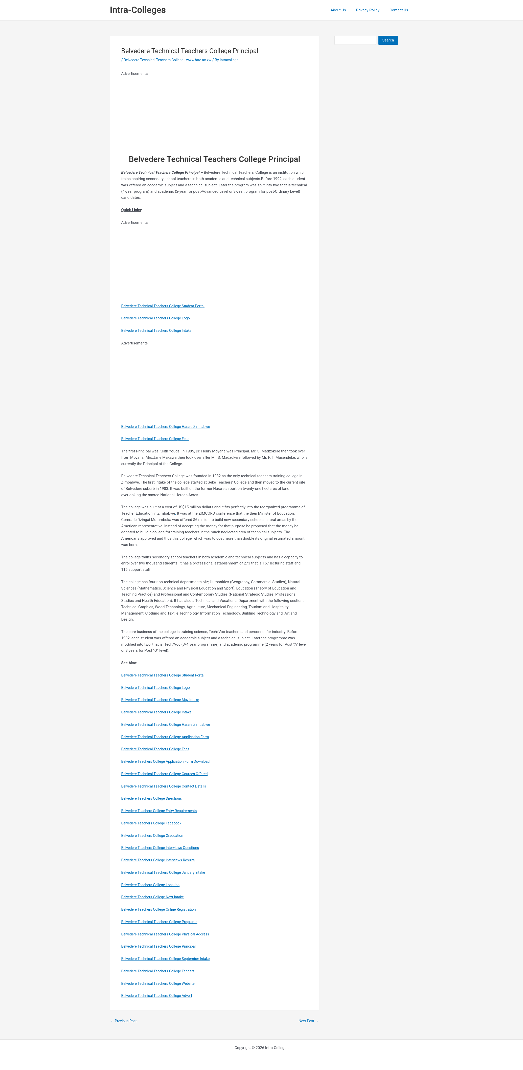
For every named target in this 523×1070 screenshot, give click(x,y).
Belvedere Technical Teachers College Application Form (168, 737)
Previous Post (124, 1021)
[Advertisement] (210, 112)
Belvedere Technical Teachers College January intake (165, 872)
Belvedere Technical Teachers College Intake (158, 330)
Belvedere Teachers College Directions (153, 798)
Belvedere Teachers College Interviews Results (160, 860)
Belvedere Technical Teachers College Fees (157, 438)
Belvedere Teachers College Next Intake (154, 897)
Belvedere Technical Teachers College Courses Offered (167, 774)
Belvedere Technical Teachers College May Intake (162, 699)
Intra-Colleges (138, 10)
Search (388, 40)
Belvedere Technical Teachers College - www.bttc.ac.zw (170, 60)
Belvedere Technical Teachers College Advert (159, 995)
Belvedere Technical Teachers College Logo (157, 318)
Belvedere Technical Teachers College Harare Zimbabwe (168, 426)
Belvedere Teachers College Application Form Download (168, 761)
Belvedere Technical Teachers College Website (160, 983)
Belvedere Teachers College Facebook (153, 823)
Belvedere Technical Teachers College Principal (160, 946)
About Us (344, 10)
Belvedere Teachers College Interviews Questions (162, 847)
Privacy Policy (371, 10)
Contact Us (400, 10)
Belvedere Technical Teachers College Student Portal (165, 306)
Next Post (308, 1021)
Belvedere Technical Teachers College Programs (161, 922)
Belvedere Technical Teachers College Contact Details (166, 786)
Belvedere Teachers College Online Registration (161, 909)
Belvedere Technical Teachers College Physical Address (168, 934)
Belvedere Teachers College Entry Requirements (161, 811)
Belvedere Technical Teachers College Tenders (160, 971)
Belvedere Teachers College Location (152, 885)
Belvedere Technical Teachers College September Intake (168, 958)
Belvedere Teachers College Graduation (154, 835)
